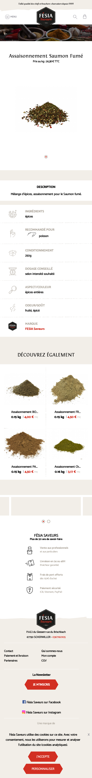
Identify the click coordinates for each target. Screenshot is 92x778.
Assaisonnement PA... (24, 466)
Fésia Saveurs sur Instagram (41, 712)
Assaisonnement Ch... (68, 466)
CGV (44, 660)
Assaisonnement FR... (68, 412)
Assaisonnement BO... (24, 412)
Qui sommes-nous (51, 651)
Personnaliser (43, 768)
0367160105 (58, 637)
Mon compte (48, 656)
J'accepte (42, 756)
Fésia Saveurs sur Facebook (41, 702)
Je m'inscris (41, 684)
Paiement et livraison (16, 656)
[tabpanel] (46, 109)
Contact (8, 651)
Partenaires (10, 660)
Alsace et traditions (5, 34)
